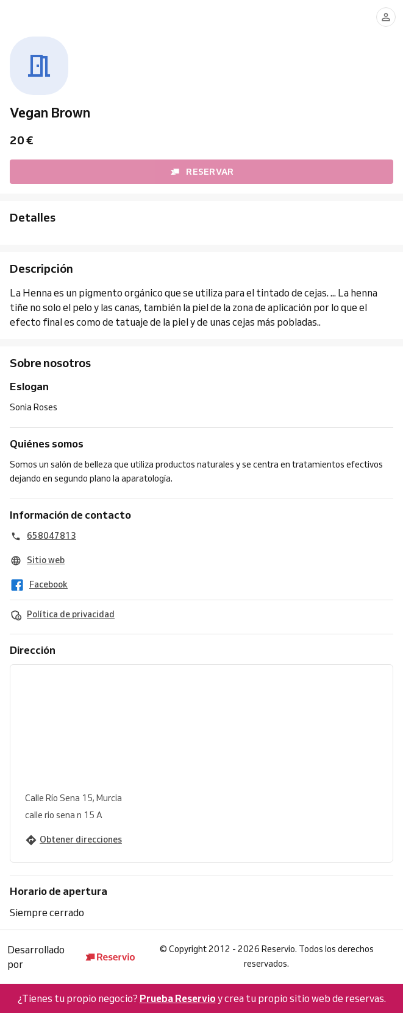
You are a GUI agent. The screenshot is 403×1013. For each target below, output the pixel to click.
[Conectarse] (386, 17)
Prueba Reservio (178, 998)
